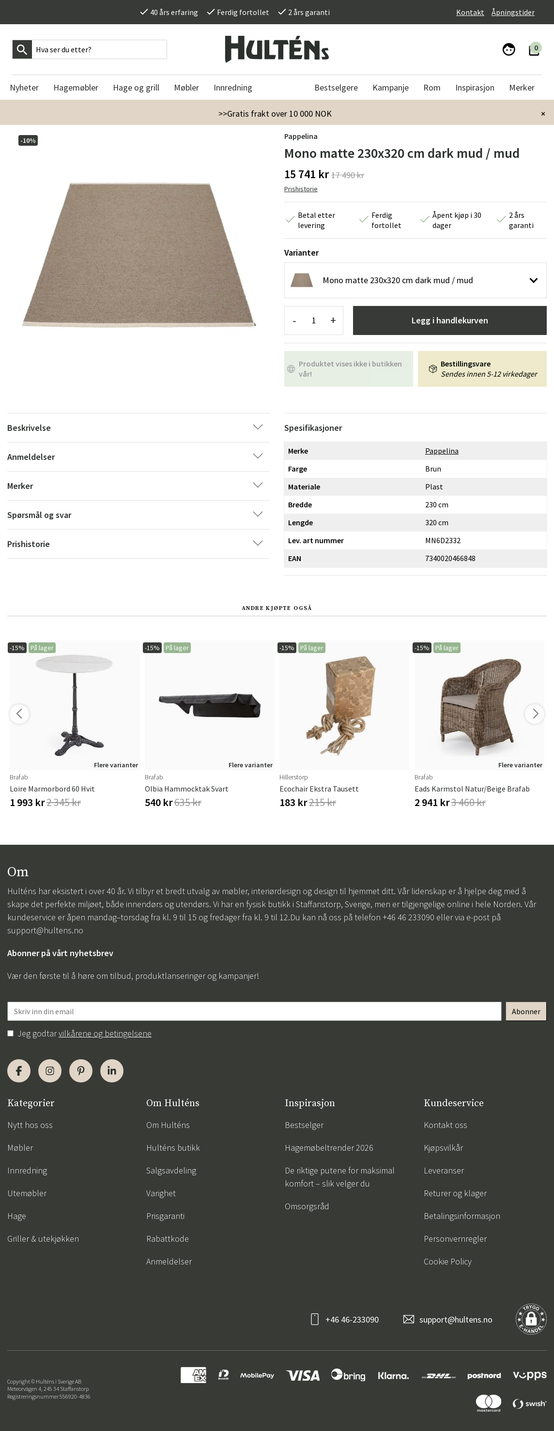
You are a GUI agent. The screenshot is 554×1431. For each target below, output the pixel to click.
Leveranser (444, 1170)
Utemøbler (26, 1193)
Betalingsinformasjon (462, 1215)
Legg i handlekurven (450, 320)
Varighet (161, 1193)
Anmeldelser (169, 1261)
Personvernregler (455, 1238)
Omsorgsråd (307, 1206)
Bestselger (304, 1124)
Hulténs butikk (173, 1147)
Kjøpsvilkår (443, 1147)
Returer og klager (455, 1193)
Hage (16, 1215)
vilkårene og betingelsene (105, 1033)
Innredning (27, 1170)
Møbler (20, 1147)
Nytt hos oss (30, 1124)
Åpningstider (513, 12)
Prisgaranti (165, 1215)
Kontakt (470, 12)
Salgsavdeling (171, 1170)
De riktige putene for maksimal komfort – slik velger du (340, 1177)
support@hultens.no (45, 930)
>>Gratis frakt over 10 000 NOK (275, 113)
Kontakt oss (445, 1124)
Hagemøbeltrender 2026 (329, 1147)
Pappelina (301, 136)
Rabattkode (167, 1238)
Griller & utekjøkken (43, 1238)
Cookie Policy (448, 1261)
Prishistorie (301, 188)
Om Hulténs (168, 1124)
